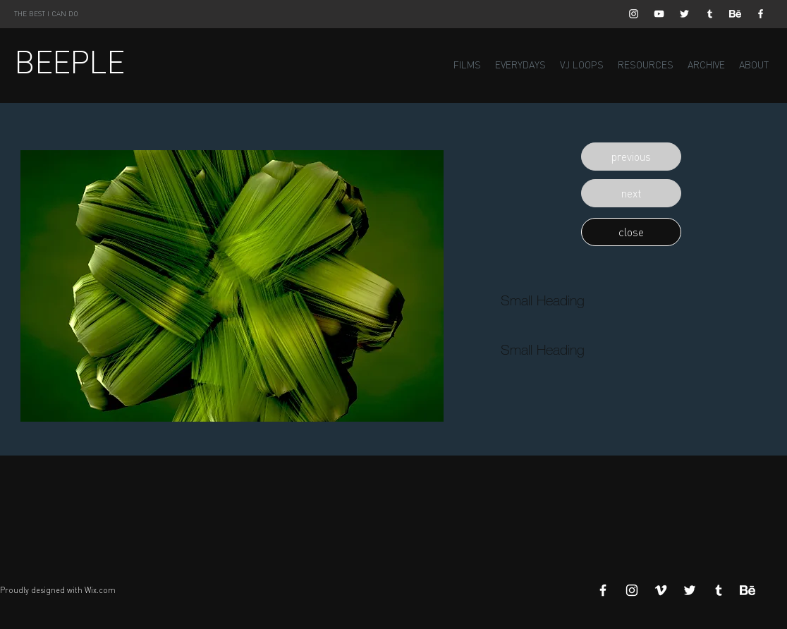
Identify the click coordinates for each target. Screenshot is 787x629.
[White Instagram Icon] (634, 14)
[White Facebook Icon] (761, 14)
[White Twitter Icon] (684, 14)
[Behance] (735, 14)
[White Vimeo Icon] (661, 590)
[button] (631, 156)
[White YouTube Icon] (659, 14)
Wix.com (100, 590)
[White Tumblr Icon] (710, 14)
